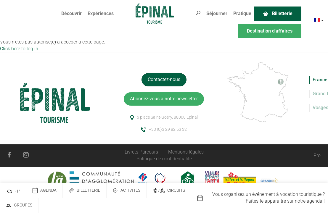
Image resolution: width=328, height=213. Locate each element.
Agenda (44, 190)
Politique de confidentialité (164, 159)
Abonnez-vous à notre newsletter (164, 98)
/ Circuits (168, 190)
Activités (126, 190)
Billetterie (84, 190)
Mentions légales (186, 152)
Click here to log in (19, 48)
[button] (71, 14)
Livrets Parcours (141, 152)
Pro (317, 155)
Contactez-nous (164, 79)
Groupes (19, 205)
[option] (262, 198)
